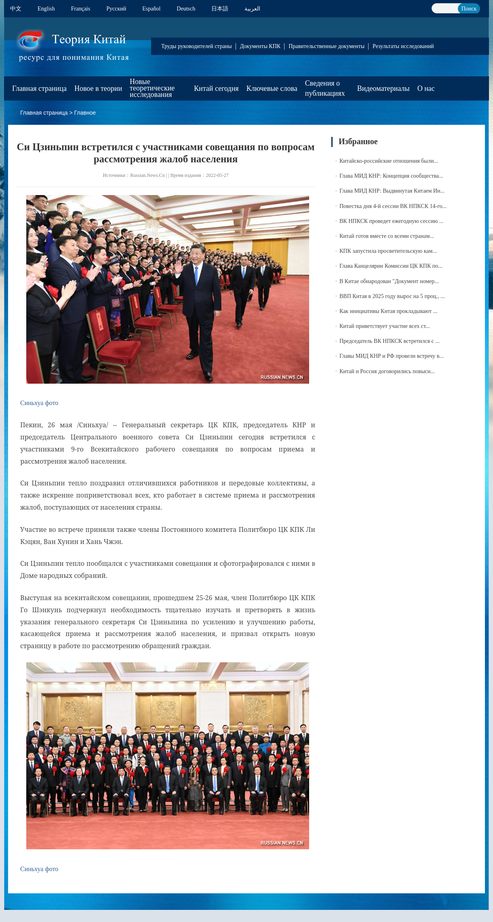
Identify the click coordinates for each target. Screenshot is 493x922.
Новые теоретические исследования (152, 88)
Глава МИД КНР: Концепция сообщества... (391, 176)
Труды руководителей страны (196, 46)
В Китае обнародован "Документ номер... (389, 281)
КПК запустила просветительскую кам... (388, 251)
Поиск (469, 9)
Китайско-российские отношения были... (388, 161)
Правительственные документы (326, 46)
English (46, 9)
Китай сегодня (216, 88)
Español (151, 9)
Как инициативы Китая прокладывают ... (388, 311)
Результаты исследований (403, 46)
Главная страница (39, 88)
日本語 (219, 9)
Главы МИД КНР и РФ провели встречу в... (391, 356)
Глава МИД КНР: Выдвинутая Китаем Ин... (392, 191)
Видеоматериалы (383, 88)
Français (80, 9)
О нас (426, 88)
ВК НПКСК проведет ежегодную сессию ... (391, 221)
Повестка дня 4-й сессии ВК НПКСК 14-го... (393, 206)
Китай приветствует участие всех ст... (384, 326)
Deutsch (186, 9)
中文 (15, 9)
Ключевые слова (272, 88)
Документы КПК (260, 46)
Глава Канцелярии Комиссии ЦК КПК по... (390, 266)
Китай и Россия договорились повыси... (387, 371)
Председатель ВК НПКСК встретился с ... (389, 341)
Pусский (116, 9)
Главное (85, 112)
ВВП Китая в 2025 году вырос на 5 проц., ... (392, 296)
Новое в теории (98, 88)
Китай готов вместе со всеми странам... (386, 236)
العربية (252, 9)
